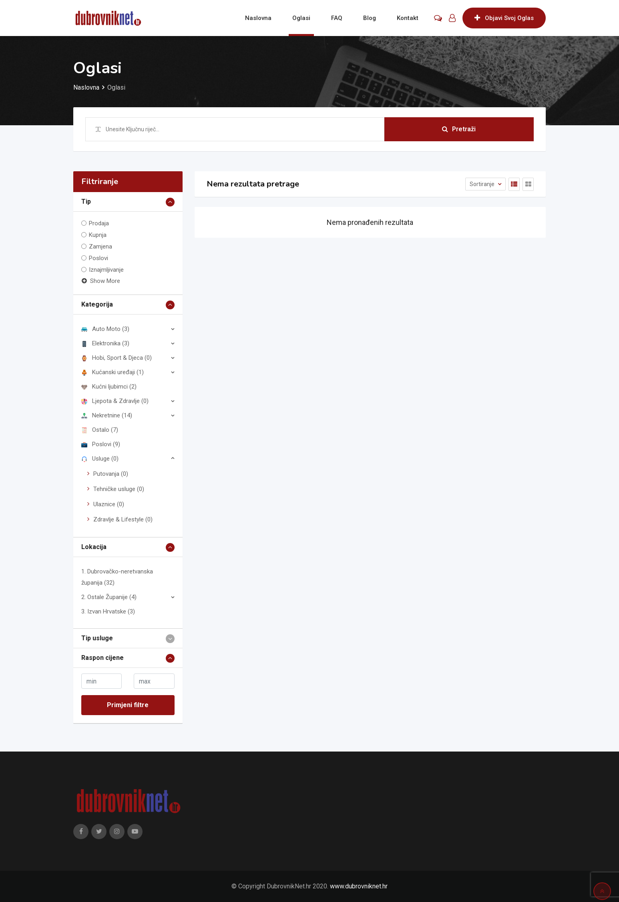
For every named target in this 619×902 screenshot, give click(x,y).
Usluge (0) (100, 458)
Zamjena (100, 246)
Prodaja (99, 223)
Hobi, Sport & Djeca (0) (116, 357)
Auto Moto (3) (105, 329)
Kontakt (407, 18)
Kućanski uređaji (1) (112, 372)
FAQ (336, 18)
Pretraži (459, 129)
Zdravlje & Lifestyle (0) (123, 519)
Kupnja (98, 235)
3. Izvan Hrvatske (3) (108, 611)
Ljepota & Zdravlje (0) (115, 401)
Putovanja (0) (110, 473)
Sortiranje (483, 184)
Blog (369, 18)
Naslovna (258, 18)
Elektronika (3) (105, 343)
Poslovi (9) (100, 444)
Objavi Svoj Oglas (504, 18)
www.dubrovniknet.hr (359, 886)
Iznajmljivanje (106, 269)
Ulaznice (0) (108, 504)
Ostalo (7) (99, 429)
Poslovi (98, 258)
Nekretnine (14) (106, 415)
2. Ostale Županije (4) (109, 597)
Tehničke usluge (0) (118, 489)
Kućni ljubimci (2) (109, 386)
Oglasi (301, 18)
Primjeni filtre (128, 705)
